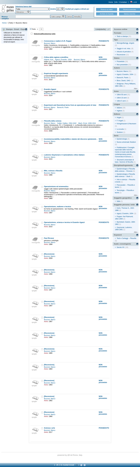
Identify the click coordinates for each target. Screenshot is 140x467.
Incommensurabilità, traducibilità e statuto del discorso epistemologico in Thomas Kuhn (78, 139)
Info (116, 2)
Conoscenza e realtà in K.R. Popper (58, 41)
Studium (120, 132)
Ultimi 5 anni (121, 101)
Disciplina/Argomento (123, 165)
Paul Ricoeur (49, 238)
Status (116, 58)
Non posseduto (122, 65)
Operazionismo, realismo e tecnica (57, 207)
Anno (116, 91)
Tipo (116, 40)
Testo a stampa (122, 36)
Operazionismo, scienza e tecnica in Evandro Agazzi (64, 222)
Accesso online (120, 29)
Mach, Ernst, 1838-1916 (87, 123)
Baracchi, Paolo (63, 107)
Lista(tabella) (103, 29)
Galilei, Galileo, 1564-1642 (67, 123)
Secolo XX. (121, 247)
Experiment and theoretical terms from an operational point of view (70, 105)
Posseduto (121, 61)
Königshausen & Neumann (126, 124)
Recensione (121, 55)
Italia (118, 201)
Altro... (136, 89)
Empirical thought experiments (56, 73)
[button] (60, 9)
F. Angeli (120, 121)
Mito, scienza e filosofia (53, 171)
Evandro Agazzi (50, 89)
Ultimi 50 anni (122, 95)
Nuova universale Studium (126, 142)
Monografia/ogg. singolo (125, 43)
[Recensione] (49, 254)
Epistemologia (122, 139)
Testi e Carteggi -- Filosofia (126, 238)
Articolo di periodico (124, 52)
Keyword (118, 235)
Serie (116, 136)
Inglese (119, 111)
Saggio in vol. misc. (124, 48)
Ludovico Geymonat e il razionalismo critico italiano (64, 155)
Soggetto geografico (123, 198)
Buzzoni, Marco (50, 43)
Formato (117, 33)
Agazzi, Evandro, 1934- (63, 60)
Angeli (119, 117)
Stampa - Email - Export (14, 29)
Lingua (117, 104)
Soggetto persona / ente (124, 205)
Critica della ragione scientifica (56, 57)
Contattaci (123, 2)
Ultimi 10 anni (122, 98)
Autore (117, 68)
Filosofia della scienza (52, 121)
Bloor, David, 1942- (124, 81)
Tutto (34, 29)
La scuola (120, 129)
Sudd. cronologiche (122, 244)
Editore (117, 114)
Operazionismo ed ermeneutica (56, 186)
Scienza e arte (49, 428)
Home (111, 2)
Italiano (119, 108)
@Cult (70, 455)
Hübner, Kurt (49, 60)
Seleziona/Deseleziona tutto (44, 34)
